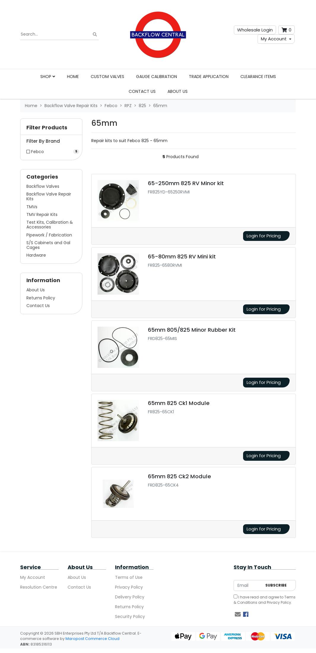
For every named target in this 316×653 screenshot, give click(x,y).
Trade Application (209, 77)
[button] (51, 129)
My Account (274, 39)
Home (73, 77)
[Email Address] (248, 585)
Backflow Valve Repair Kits (48, 196)
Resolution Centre (38, 587)
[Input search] (59, 34)
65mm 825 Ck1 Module (179, 403)
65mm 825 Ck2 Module (179, 476)
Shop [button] (47, 77)
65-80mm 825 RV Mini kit (182, 256)
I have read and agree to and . (265, 600)
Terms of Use (129, 577)
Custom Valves (107, 77)
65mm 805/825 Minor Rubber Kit (192, 329)
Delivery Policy (129, 597)
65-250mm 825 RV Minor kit (186, 183)
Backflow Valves (42, 186)
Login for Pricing (264, 236)
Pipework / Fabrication (49, 235)
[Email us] (238, 614)
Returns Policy (40, 298)
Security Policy (130, 616)
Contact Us (142, 91)
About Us (177, 91)
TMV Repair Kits (42, 214)
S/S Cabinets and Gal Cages (48, 245)
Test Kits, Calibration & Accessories (49, 224)
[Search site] (95, 34)
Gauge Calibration (156, 77)
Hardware (36, 255)
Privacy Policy (129, 587)
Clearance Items (258, 77)
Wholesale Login (255, 30)
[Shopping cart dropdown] (286, 30)
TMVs (31, 207)
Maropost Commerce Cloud (92, 638)
